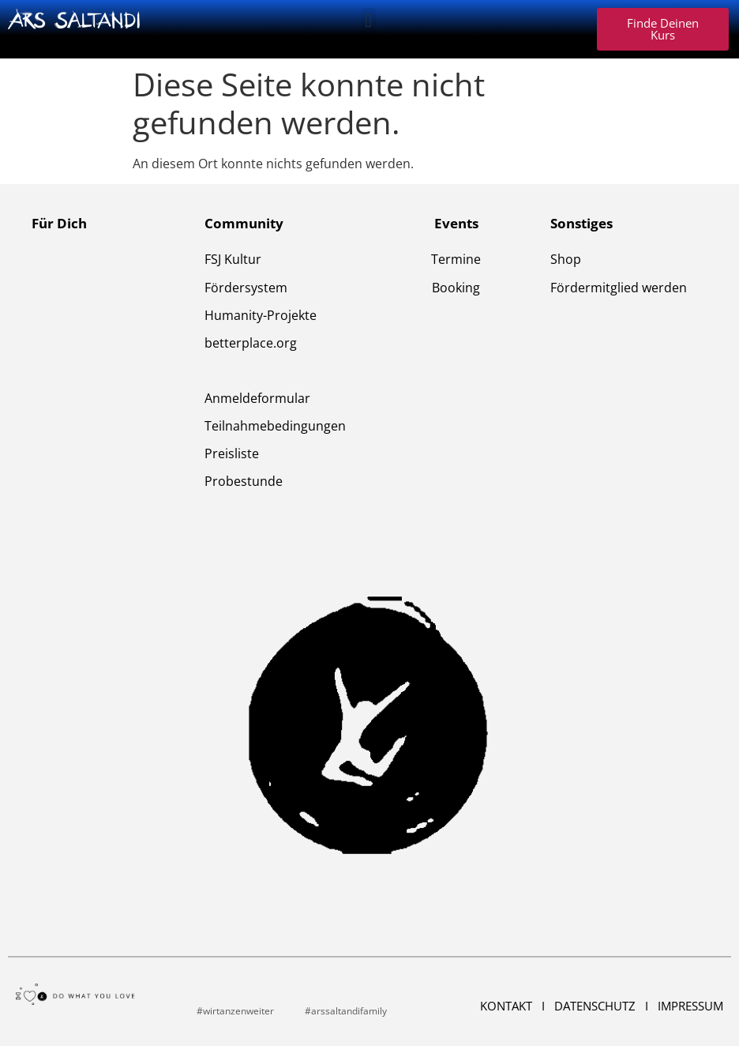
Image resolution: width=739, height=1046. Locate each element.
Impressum (690, 1006)
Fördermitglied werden (618, 287)
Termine (456, 259)
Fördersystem (245, 287)
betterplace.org (250, 343)
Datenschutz (596, 1006)
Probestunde (243, 481)
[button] (368, 21)
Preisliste (231, 453)
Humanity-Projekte (260, 315)
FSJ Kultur (232, 259)
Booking (456, 287)
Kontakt (507, 1006)
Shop (565, 259)
